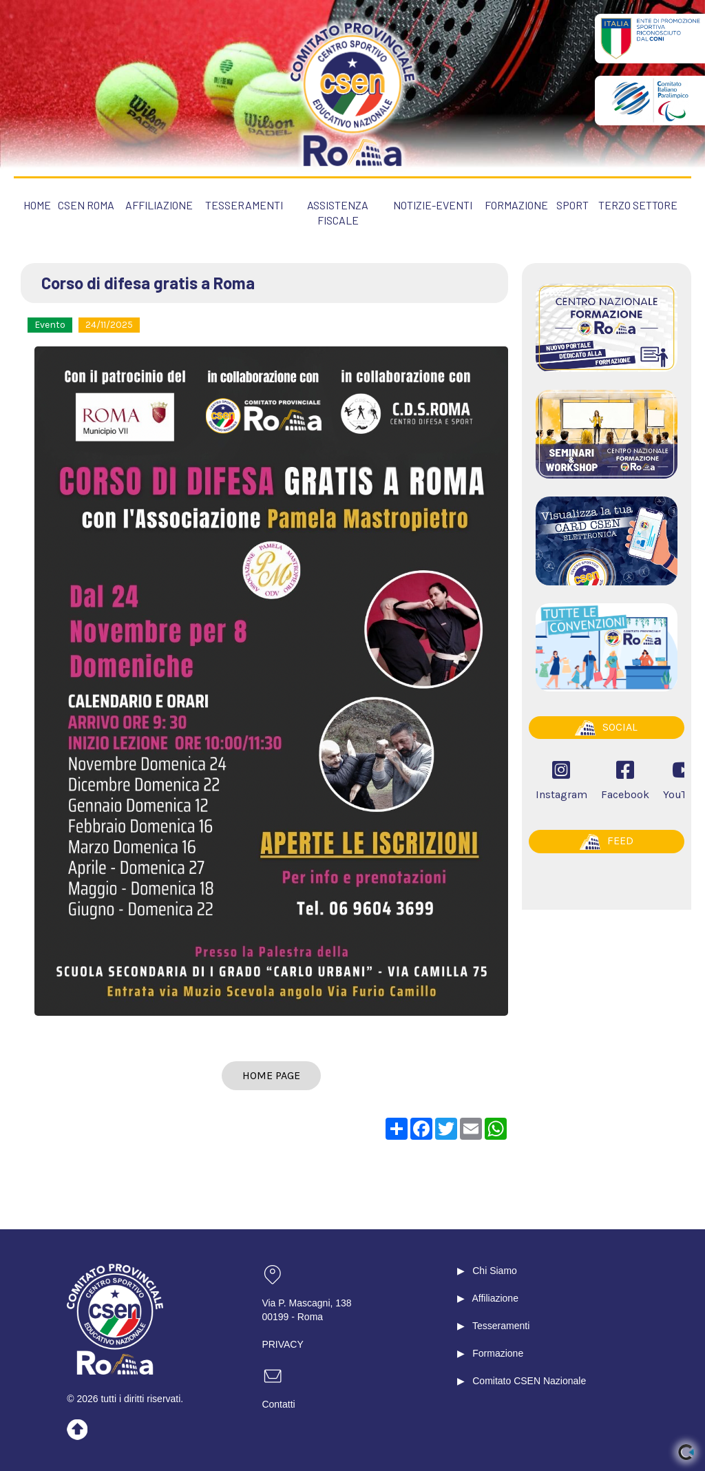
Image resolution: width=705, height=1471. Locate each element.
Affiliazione (495, 1298)
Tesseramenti (500, 1325)
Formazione (497, 1353)
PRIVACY (282, 1344)
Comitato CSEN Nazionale (529, 1380)
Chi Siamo (494, 1270)
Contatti (278, 1404)
